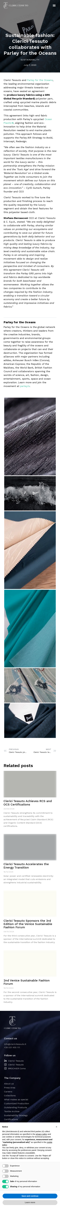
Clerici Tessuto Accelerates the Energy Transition (26, 865)
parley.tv (25, 386)
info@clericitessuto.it (15, 1044)
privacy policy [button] (41, 1134)
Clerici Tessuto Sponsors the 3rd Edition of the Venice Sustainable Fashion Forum (28, 924)
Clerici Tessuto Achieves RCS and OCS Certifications (28, 802)
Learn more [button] (30, 1202)
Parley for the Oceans (40, 80)
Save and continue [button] (30, 1196)
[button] (54, 5)
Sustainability (30, 59)
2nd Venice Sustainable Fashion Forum (27, 982)
